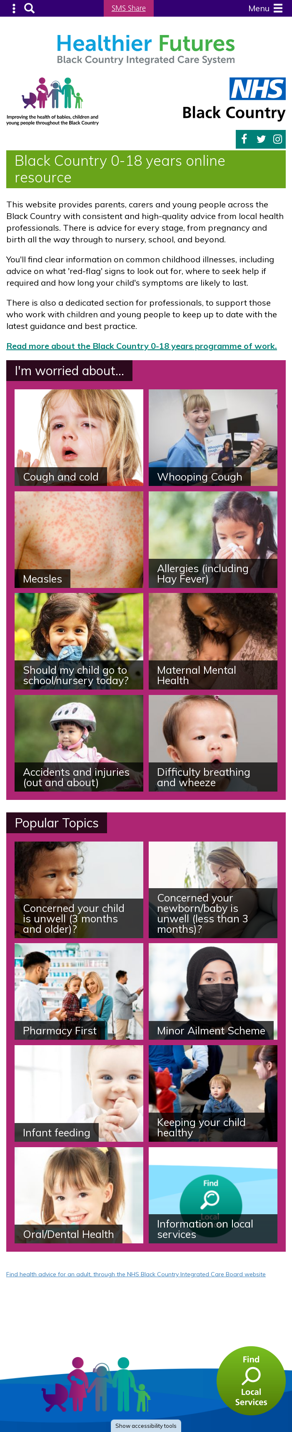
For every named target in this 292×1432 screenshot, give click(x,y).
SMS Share (129, 8)
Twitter (261, 139)
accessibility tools (146, 1425)
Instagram (277, 139)
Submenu (14, 8)
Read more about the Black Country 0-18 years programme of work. (141, 346)
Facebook (244, 139)
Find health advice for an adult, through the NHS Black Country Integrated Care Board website (136, 1274)
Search (29, 8)
